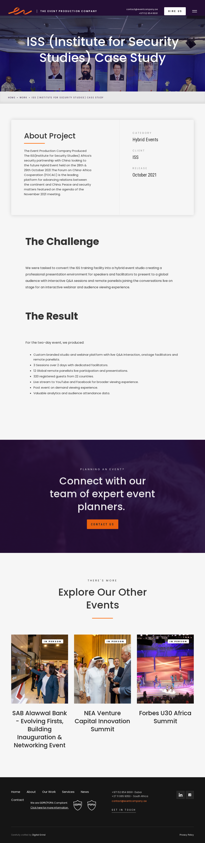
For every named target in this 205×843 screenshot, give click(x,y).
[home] (50, 11)
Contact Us (102, 526)
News (85, 792)
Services (68, 792)
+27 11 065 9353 (121, 796)
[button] (194, 11)
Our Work (49, 792)
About (31, 792)
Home (11, 97)
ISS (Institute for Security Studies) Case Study (68, 97)
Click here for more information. (49, 807)
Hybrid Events (145, 139)
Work (23, 97)
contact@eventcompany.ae (142, 9)
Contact (17, 800)
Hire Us (175, 11)
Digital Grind (38, 834)
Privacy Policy (187, 834)
